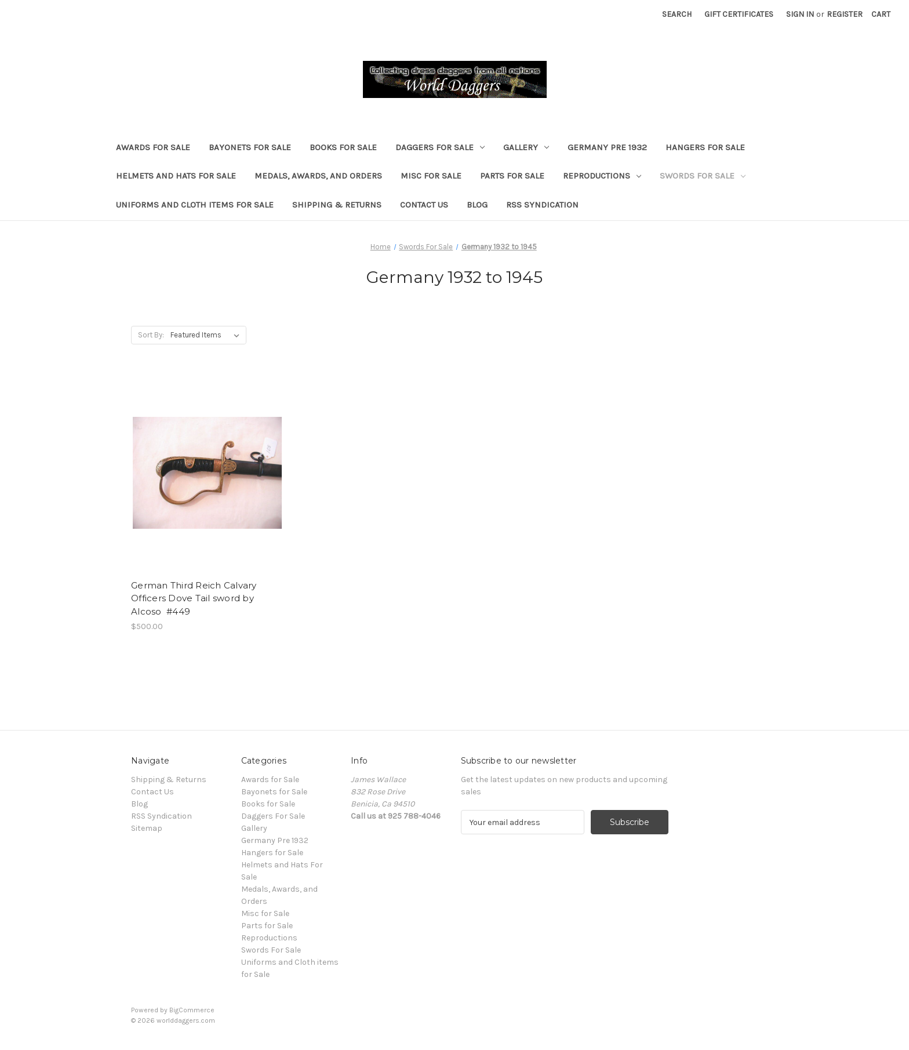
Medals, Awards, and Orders (318, 175)
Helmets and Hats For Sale (176, 175)
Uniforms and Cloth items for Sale (195, 204)
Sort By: (151, 334)
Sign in (800, 14)
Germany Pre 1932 (607, 147)
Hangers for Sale (705, 147)
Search (677, 14)
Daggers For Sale (440, 147)
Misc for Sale (431, 175)
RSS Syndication (542, 204)
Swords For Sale (703, 175)
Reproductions (602, 175)
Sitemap (146, 828)
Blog (477, 204)
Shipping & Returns (336, 204)
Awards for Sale (153, 147)
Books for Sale (343, 147)
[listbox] (207, 335)
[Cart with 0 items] (881, 14)
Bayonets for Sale (250, 147)
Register (845, 14)
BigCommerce (191, 1010)
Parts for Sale (512, 175)
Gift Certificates (738, 14)
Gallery (526, 147)
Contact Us (424, 204)
